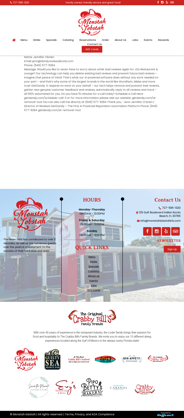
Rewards (163, 40)
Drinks (36, 40)
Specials (51, 40)
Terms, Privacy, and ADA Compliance (89, 414)
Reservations (87, 40)
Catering (68, 40)
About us (93, 276)
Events (148, 40)
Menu (24, 40)
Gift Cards (93, 290)
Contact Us (94, 44)
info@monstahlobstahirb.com (160, 221)
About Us (120, 40)
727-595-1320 (21, 2)
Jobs (135, 40)
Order (105, 40)
